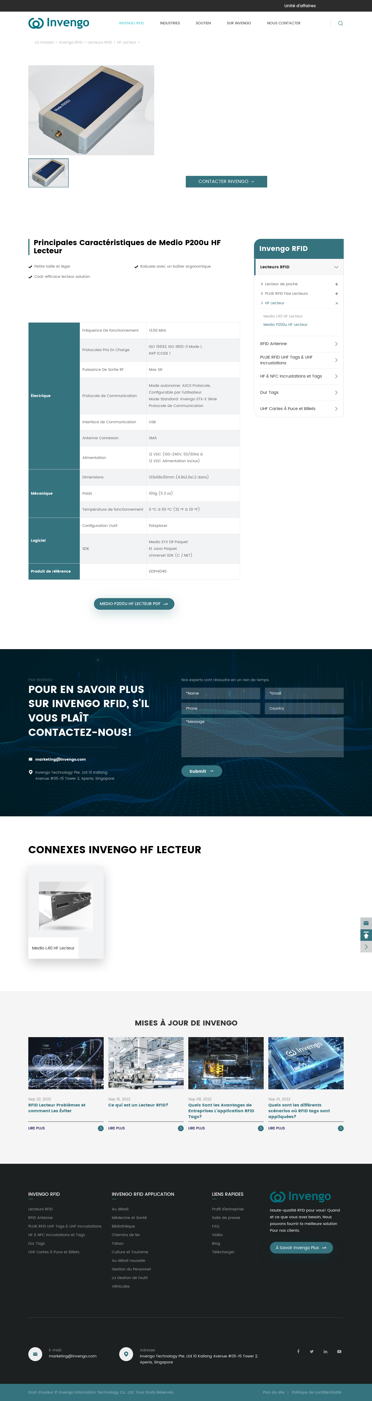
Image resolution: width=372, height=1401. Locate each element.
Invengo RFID (131, 23)
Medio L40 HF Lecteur (283, 316)
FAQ (215, 1226)
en (339, 6)
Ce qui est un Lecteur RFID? (138, 1105)
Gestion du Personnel (131, 1269)
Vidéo (217, 1235)
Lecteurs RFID (100, 42)
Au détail (120, 1209)
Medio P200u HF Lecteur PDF (134, 608)
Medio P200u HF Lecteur (164, 42)
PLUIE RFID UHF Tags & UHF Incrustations (286, 360)
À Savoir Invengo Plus (301, 1247)
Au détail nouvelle (128, 1261)
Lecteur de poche (281, 284)
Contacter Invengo (226, 182)
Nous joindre (45, 1338)
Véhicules (121, 1286)
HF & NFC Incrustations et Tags (291, 376)
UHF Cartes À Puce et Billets (287, 409)
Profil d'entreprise (228, 1209)
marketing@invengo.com (52, 6)
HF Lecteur (126, 42)
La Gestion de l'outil (130, 1278)
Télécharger (223, 1252)
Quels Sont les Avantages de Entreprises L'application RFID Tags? (221, 1111)
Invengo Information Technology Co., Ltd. (96, 1392)
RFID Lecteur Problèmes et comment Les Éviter (56, 1108)
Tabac (118, 1244)
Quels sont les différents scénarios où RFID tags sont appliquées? (299, 1111)
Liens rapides (228, 1194)
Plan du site (274, 1392)
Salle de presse (226, 1218)
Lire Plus (66, 1128)
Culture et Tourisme (130, 1252)
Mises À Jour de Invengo (186, 1023)
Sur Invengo (239, 23)
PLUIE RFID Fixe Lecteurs (286, 294)
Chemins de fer (126, 1235)
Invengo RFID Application (143, 1194)
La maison (44, 42)
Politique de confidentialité (316, 1392)
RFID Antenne (273, 344)
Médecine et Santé (129, 1218)
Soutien (203, 23)
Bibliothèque (123, 1226)
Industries (170, 23)
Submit (201, 771)
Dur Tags (269, 392)
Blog (216, 1244)
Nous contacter (284, 23)
